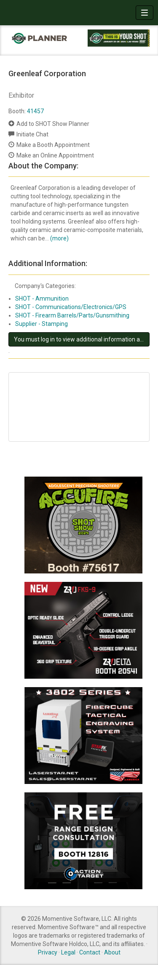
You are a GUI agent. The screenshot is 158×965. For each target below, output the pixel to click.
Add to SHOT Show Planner (52, 123)
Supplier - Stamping (41, 323)
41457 (35, 111)
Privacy (47, 952)
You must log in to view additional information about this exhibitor (82, 339)
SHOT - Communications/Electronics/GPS (70, 307)
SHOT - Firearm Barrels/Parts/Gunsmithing (72, 315)
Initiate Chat (32, 134)
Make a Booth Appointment (53, 144)
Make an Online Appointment (55, 155)
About (112, 952)
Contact (89, 952)
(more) (59, 238)
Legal (68, 952)
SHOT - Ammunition (42, 298)
